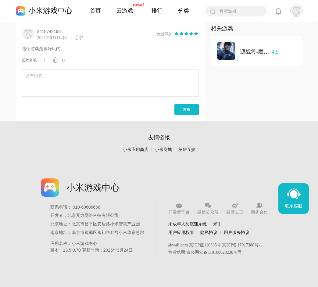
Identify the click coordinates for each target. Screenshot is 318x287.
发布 (186, 109)
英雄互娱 (186, 149)
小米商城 (163, 149)
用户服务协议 (236, 232)
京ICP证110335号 (205, 245)
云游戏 (124, 11)
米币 (217, 223)
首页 (95, 11)
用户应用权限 (181, 232)
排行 (157, 11)
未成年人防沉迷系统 (187, 223)
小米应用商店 (135, 149)
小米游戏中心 (50, 10)
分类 (183, 11)
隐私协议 (208, 232)
